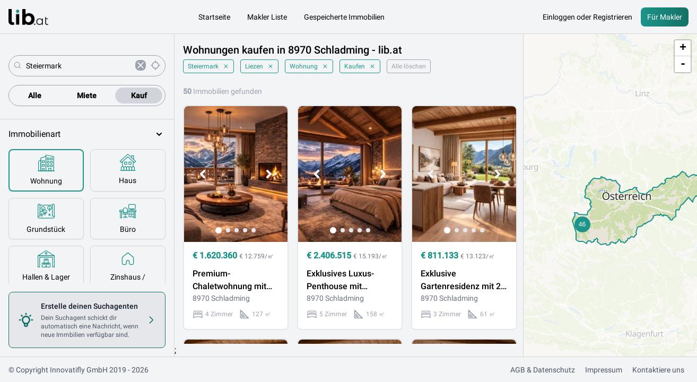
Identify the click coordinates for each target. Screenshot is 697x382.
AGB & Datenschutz (542, 370)
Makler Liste (267, 17)
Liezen (259, 66)
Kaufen (360, 66)
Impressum (603, 370)
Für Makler (664, 17)
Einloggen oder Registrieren (587, 17)
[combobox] (78, 66)
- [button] (682, 64)
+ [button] (682, 48)
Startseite (214, 17)
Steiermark (208, 66)
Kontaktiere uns (658, 370)
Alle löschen (408, 66)
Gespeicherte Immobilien (344, 17)
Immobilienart (86, 134)
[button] (582, 224)
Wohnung (309, 66)
